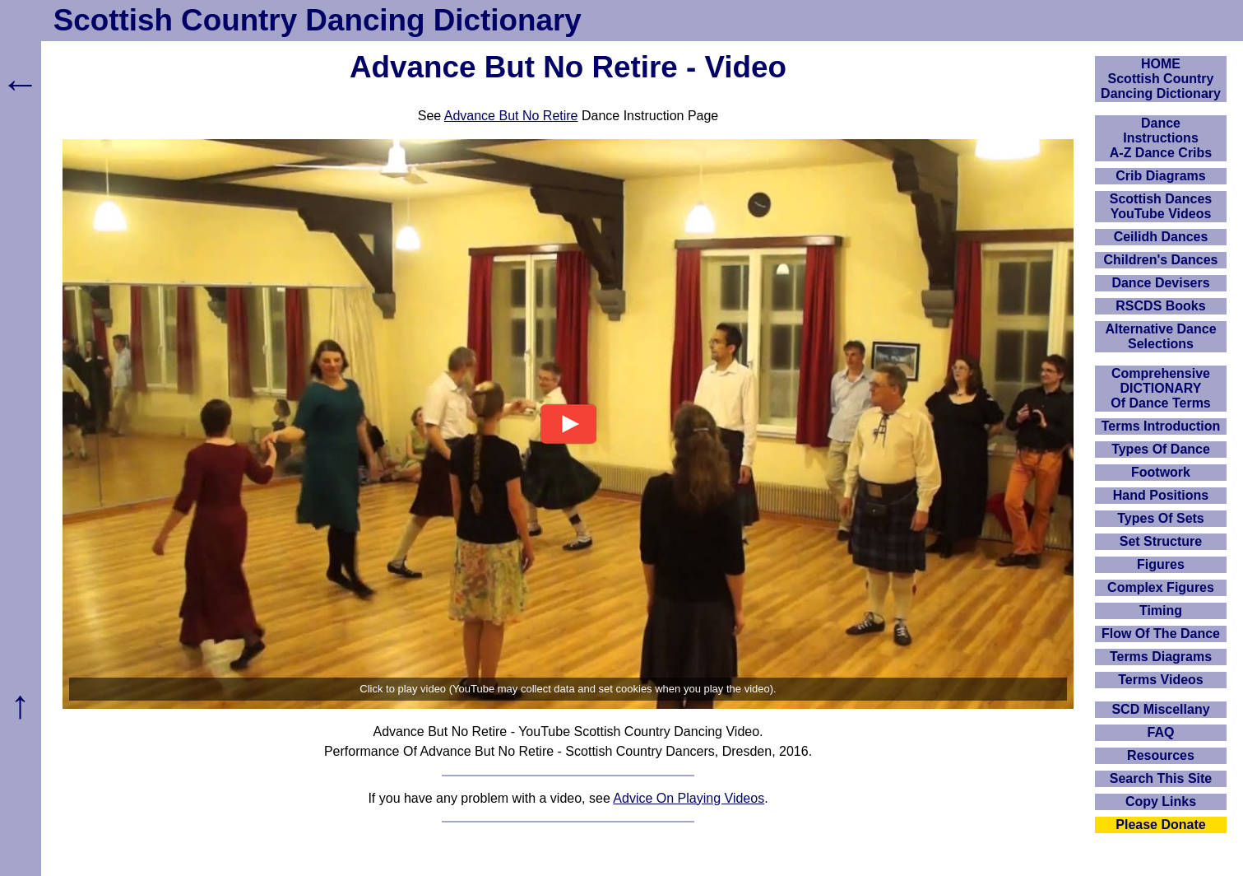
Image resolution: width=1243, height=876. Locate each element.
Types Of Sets (1160, 518)
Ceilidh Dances (1161, 237)
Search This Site (1161, 778)
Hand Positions (1160, 495)
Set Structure (1161, 541)
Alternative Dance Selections (1160, 336)
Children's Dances (1161, 260)
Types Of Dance (1160, 449)
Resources (1160, 755)
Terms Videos (1160, 680)
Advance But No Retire (511, 116)
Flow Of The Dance (1161, 634)
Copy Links (1160, 801)
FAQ (1161, 732)
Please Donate (1160, 825)
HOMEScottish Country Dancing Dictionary (1161, 78)
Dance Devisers (1160, 283)
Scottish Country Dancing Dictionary (317, 20)
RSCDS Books (1160, 306)
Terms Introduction (1161, 426)
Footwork (1160, 472)
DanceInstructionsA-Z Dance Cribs (1161, 138)
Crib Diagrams (1160, 176)
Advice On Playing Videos (688, 798)
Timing (1160, 610)
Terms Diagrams (1161, 657)
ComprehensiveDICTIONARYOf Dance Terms (1161, 388)
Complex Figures (1160, 587)
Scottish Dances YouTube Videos (1161, 206)
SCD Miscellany (1160, 709)
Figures (1161, 564)
